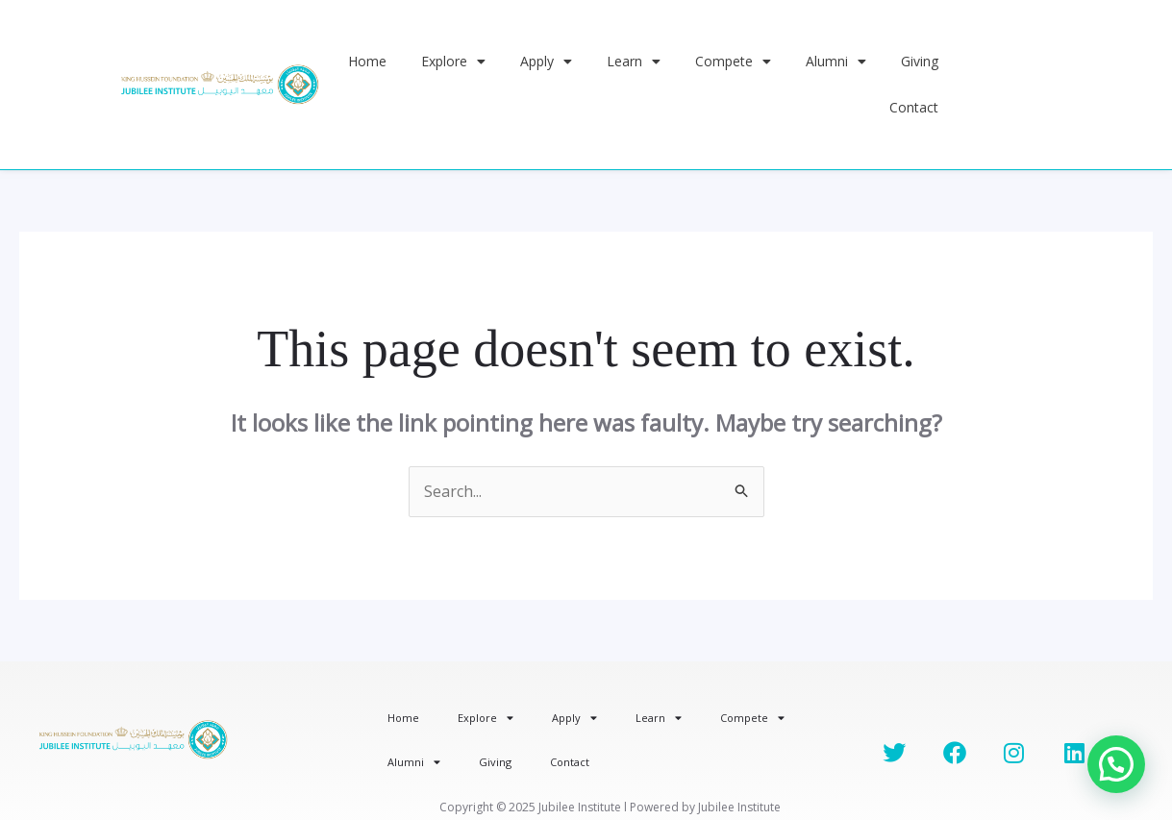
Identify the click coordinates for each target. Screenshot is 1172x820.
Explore (453, 61)
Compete (733, 61)
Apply (546, 61)
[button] (1116, 764)
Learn (634, 61)
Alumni (836, 61)
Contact (913, 107)
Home (367, 61)
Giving (919, 61)
